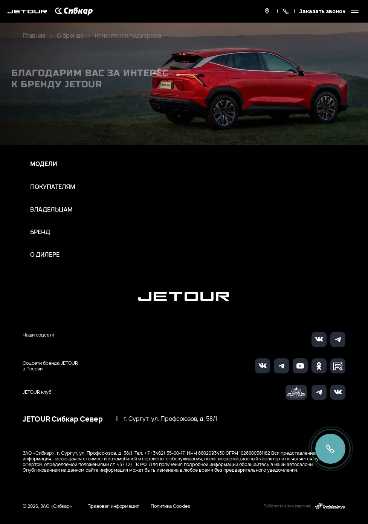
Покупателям (52, 187)
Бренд (40, 232)
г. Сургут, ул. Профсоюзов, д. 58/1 (170, 419)
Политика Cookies (170, 506)
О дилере (45, 255)
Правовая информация (113, 506)
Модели (43, 164)
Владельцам (51, 209)
